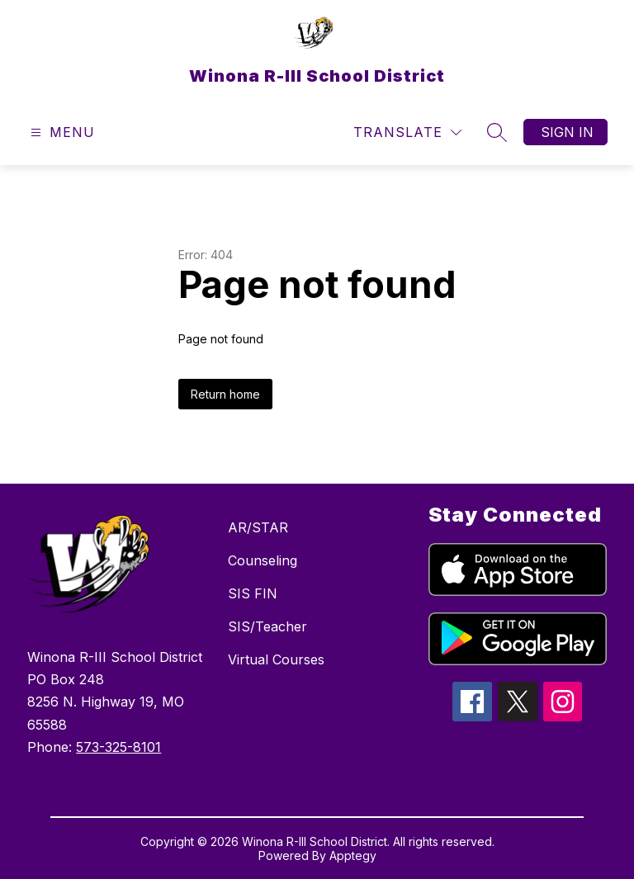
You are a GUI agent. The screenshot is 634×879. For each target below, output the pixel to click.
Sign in (567, 132)
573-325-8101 (118, 747)
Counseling (262, 560)
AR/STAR (258, 527)
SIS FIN (252, 593)
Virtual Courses (276, 659)
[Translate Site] (407, 132)
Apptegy (352, 855)
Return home (225, 394)
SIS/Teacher (267, 626)
